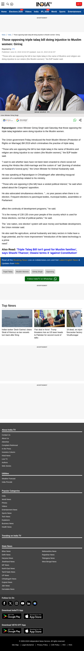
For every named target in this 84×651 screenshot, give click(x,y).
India (36, 12)
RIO (64, 645)
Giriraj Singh (37, 272)
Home (4, 12)
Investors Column (8, 452)
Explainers (6, 520)
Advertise (5, 442)
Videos (28, 12)
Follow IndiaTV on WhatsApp (42, 278)
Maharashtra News (49, 551)
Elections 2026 (16, 12)
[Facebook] (4, 603)
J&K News (6, 586)
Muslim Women (22, 272)
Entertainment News (9, 510)
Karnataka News (8, 589)
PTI (13, 49)
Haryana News (7, 558)
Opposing (50, 272)
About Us (5, 438)
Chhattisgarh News (9, 579)
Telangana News (48, 558)
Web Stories (6, 466)
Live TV (5, 459)
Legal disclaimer (28, 645)
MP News (5, 565)
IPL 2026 (45, 12)
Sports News (6, 513)
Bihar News (6, 551)
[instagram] (16, 603)
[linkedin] (28, 603)
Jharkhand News (8, 562)
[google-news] (34, 603)
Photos (4, 503)
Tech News (6, 517)
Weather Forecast (8, 479)
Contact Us (6, 435)
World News (6, 499)
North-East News (8, 568)
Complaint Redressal (10, 445)
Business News (8, 523)
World (54, 12)
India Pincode (7, 482)
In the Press (6, 449)
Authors (5, 462)
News (4, 35)
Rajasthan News (48, 555)
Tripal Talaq (7, 272)
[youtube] (22, 603)
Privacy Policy (42, 645)
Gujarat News (7, 582)
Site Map (15, 645)
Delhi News (6, 555)
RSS (70, 645)
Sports (62, 12)
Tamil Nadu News (8, 572)
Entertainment (74, 12)
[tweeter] (10, 603)
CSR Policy (55, 645)
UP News (5, 575)
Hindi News (6, 456)
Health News (6, 527)
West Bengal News (49, 562)
